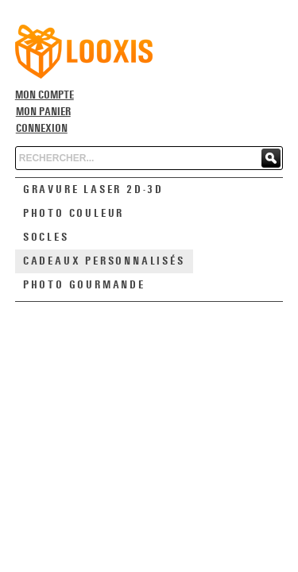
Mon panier (43, 112)
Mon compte (44, 95)
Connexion (42, 128)
